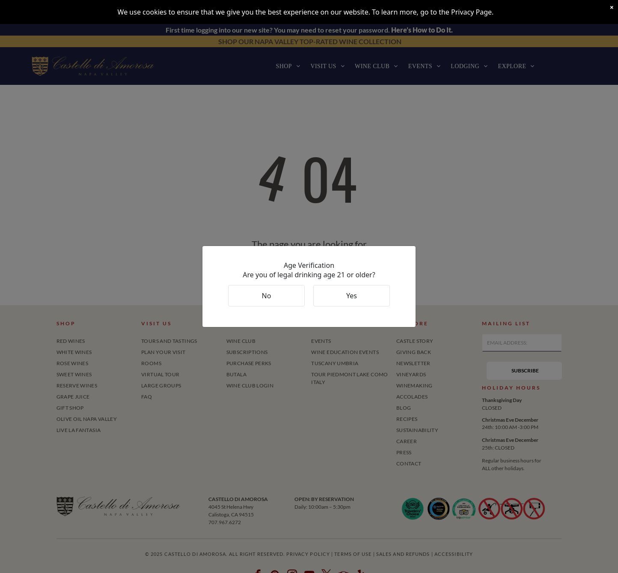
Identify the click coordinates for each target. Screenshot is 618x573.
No (266, 295)
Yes (351, 295)
